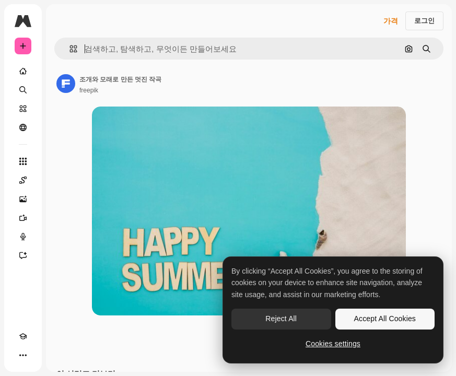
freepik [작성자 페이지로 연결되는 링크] (88, 90)
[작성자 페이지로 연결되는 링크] (65, 83)
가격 (390, 21)
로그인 (424, 21)
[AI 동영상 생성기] (23, 217)
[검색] (23, 89)
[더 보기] (23, 355)
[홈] (23, 71)
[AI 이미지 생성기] (23, 199)
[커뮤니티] (23, 127)
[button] (69, 49)
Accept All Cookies (385, 318)
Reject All (281, 318)
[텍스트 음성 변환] (23, 236)
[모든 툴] (23, 161)
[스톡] (23, 108)
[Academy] (23, 336)
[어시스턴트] (23, 255)
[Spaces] (23, 180)
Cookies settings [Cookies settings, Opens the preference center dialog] (333, 343)
